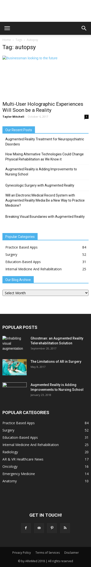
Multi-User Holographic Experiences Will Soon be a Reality (42, 107)
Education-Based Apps (23, 261)
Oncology (9, 466)
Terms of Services (47, 553)
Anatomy (9, 481)
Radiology (10, 452)
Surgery (11, 254)
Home (6, 40)
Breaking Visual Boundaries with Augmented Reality (45, 217)
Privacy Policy (21, 553)
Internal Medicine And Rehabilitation (33, 269)
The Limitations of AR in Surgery (56, 361)
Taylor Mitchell (13, 116)
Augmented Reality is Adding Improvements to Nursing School (41, 171)
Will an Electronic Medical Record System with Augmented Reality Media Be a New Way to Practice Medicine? (45, 200)
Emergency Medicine (18, 473)
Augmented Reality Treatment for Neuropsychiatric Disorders (44, 141)
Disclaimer (71, 553)
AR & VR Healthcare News (22, 459)
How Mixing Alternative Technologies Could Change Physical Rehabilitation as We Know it (44, 156)
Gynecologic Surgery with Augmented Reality (39, 185)
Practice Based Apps (21, 247)
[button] (84, 28)
